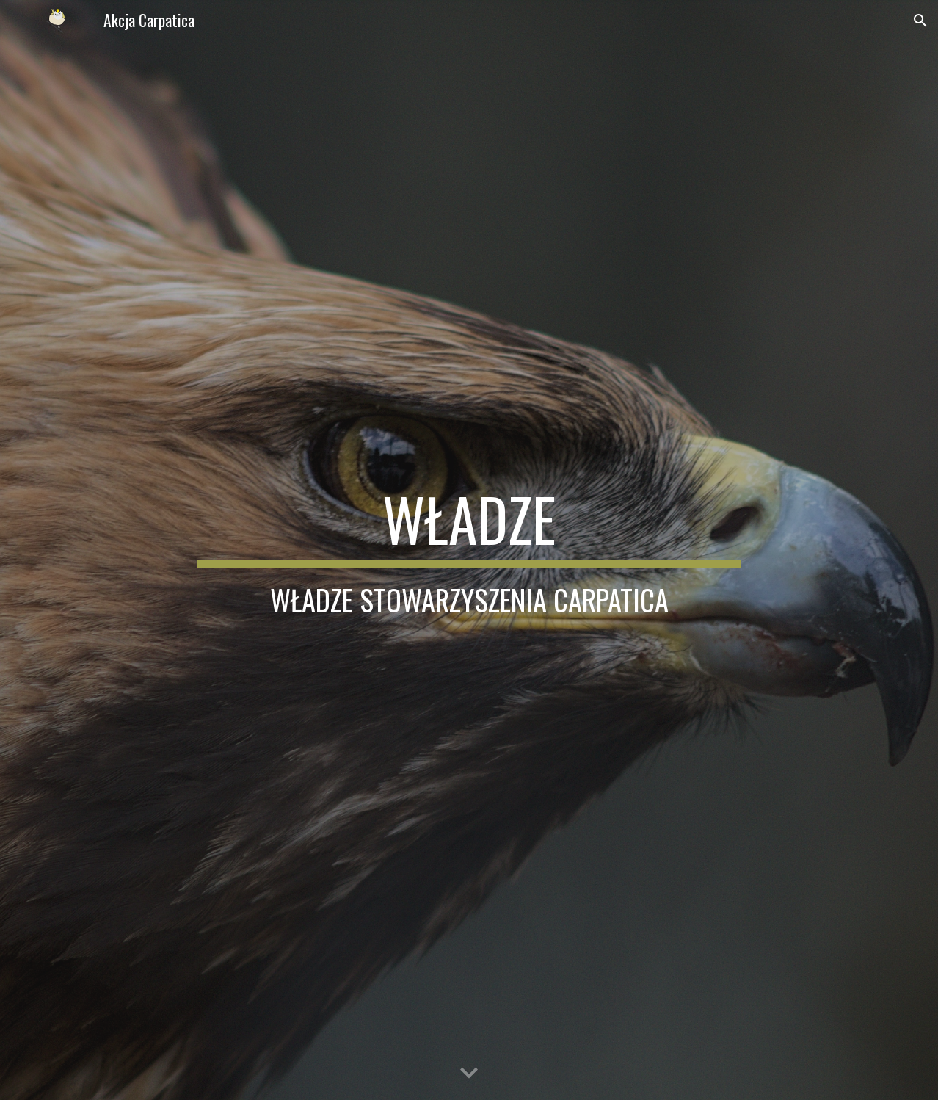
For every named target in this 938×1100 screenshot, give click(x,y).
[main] (469, 550)
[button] (920, 20)
